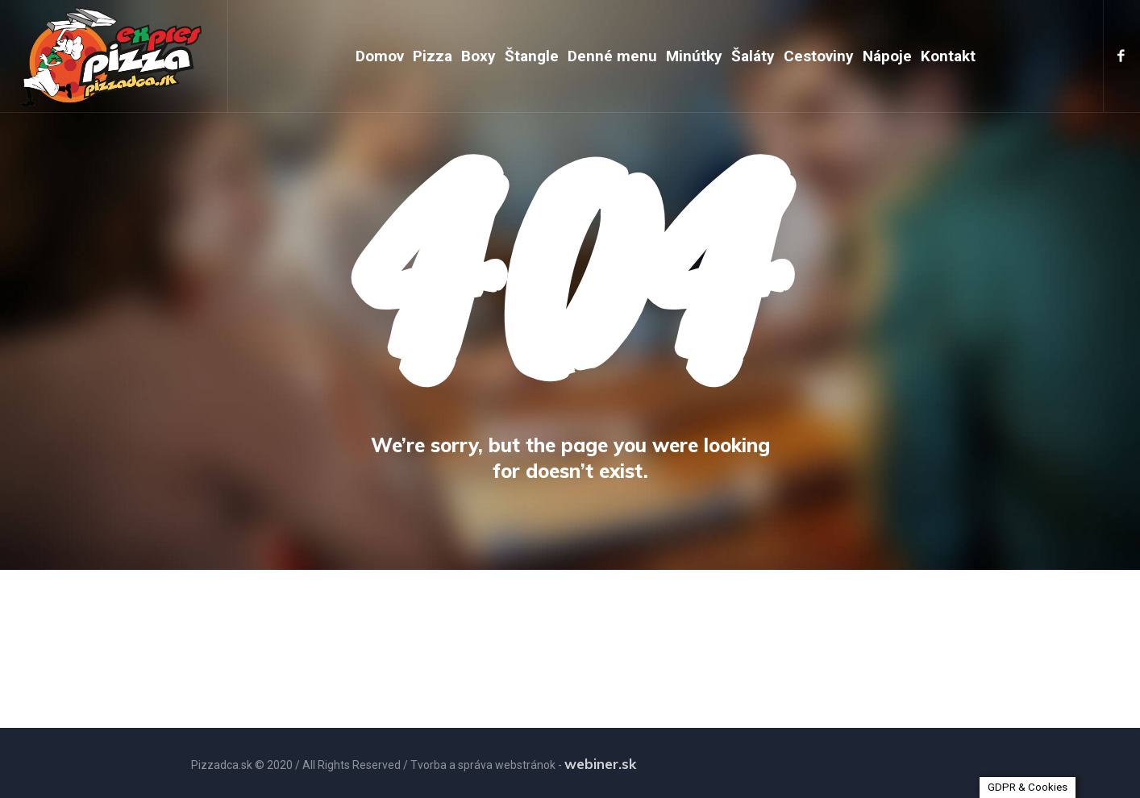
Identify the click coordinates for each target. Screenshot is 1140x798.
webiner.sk (600, 763)
